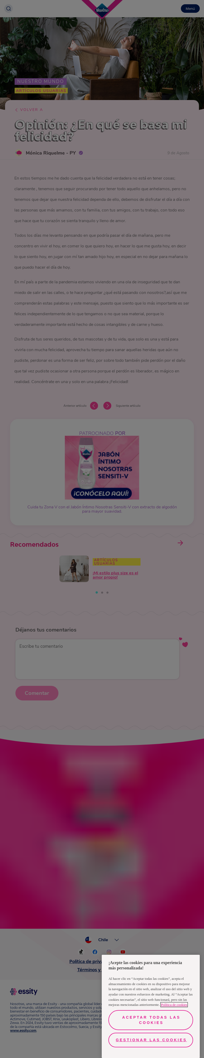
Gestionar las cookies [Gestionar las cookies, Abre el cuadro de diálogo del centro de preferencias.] (151, 1040)
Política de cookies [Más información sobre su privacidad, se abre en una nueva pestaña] (174, 1005)
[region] (151, 1006)
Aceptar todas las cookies (151, 1020)
